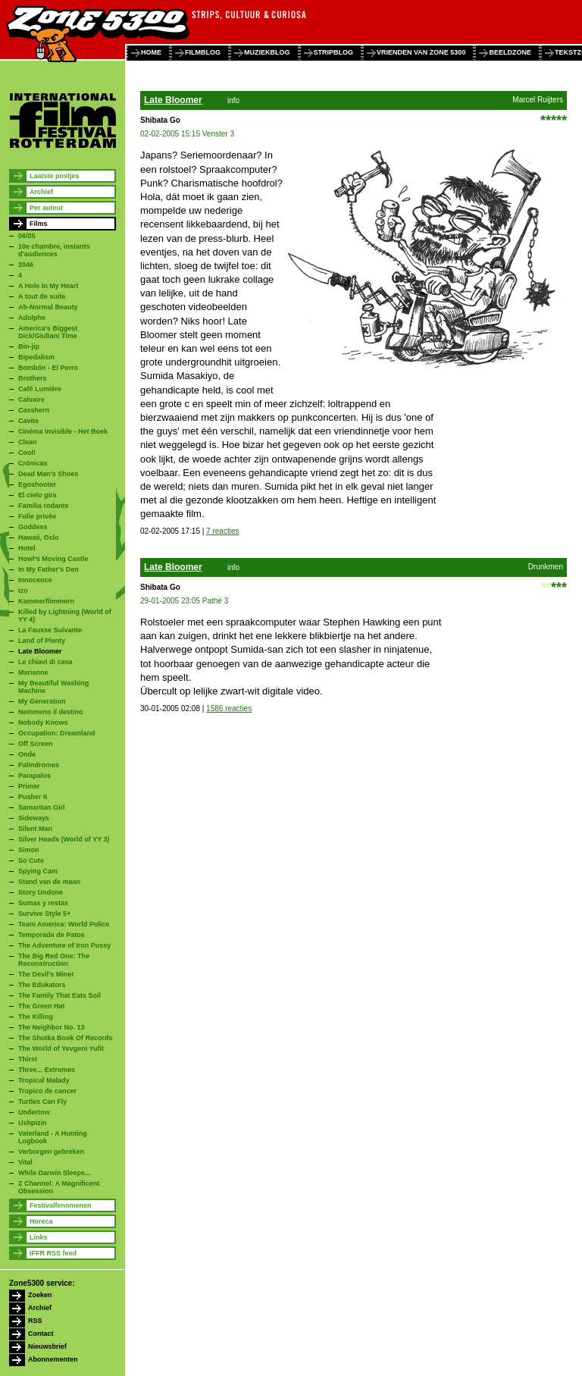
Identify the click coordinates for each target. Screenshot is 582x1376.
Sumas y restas (43, 903)
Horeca (41, 1221)
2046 (25, 264)
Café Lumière (39, 389)
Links (39, 1237)
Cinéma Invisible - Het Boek (63, 431)
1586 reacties (229, 708)
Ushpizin (32, 1123)
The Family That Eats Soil (59, 995)
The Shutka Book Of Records (65, 1038)
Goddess (33, 527)
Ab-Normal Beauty (48, 307)
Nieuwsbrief (47, 1346)
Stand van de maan (49, 881)
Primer (29, 786)
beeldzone (510, 52)
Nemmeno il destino (50, 712)
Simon (28, 850)
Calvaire (31, 399)
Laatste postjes (55, 176)
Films (39, 223)
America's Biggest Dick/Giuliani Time (47, 332)
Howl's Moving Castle (53, 559)
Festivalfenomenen (61, 1205)
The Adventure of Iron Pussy (64, 945)
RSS (35, 1320)
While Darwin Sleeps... (54, 1173)
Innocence (35, 580)
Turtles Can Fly (42, 1101)
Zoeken (40, 1295)
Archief (41, 192)
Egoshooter (37, 484)
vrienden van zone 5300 (421, 52)
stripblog (334, 52)
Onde (27, 754)
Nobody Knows (43, 722)
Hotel (27, 548)
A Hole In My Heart (48, 286)
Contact (41, 1333)
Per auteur (47, 208)
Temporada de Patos (51, 935)
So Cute (31, 860)
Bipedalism (36, 357)
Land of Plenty (41, 640)
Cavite (28, 421)
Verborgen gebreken (51, 1151)
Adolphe (31, 317)
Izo (23, 590)
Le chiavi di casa (45, 662)
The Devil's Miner (46, 974)
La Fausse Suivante (50, 630)
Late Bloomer (40, 651)
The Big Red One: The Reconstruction (53, 959)
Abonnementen (53, 1359)
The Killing (35, 1016)
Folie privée (37, 516)
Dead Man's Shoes (48, 474)
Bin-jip (28, 346)
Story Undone (40, 892)
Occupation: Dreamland (56, 733)
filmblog (203, 52)
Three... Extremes (46, 1070)
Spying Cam (38, 871)
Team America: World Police (63, 924)
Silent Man (35, 828)
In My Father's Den (48, 569)
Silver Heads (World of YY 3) (64, 839)
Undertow (34, 1112)
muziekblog (267, 52)
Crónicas (33, 463)
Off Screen (35, 744)
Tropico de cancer (47, 1091)
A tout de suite (41, 296)
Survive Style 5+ (44, 913)
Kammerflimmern (46, 601)
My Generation (42, 701)
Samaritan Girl (41, 807)
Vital (25, 1162)
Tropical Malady (44, 1080)
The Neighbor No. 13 (51, 1027)
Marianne (33, 672)
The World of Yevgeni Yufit (61, 1048)
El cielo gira (37, 495)
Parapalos (34, 775)
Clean (27, 442)
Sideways (33, 818)
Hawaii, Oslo (38, 537)
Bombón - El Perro (48, 367)
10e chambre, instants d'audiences (54, 250)
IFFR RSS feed (53, 1253)
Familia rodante (43, 505)
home (151, 52)
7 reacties (222, 531)
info (233, 100)
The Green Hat (41, 1006)
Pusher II (32, 797)
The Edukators (42, 985)
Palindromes (38, 765)
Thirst (27, 1059)
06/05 (27, 236)
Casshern (33, 410)
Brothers (32, 378)
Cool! (27, 452)
